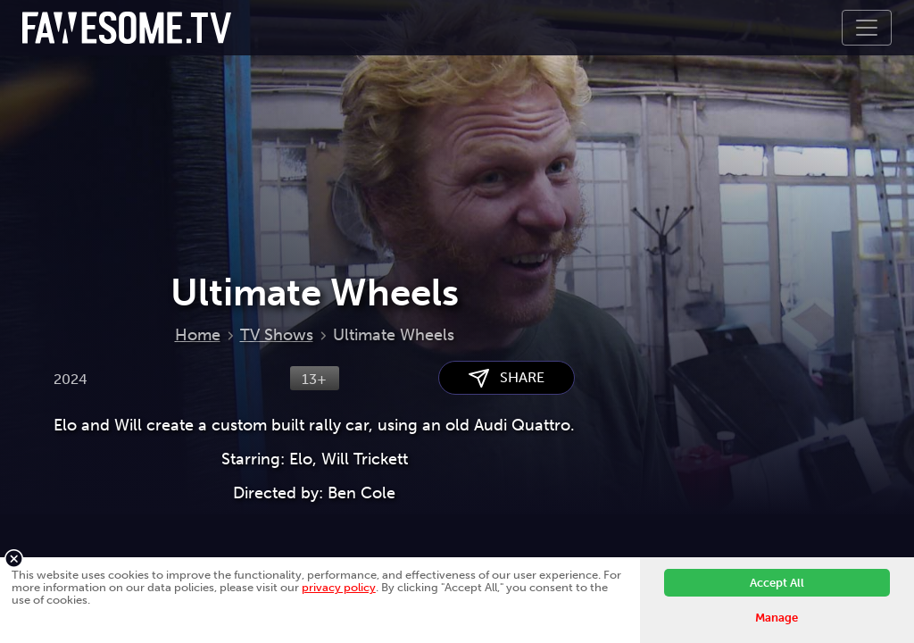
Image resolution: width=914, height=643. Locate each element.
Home (197, 335)
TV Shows (276, 335)
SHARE (506, 378)
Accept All (777, 582)
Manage (776, 617)
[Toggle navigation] (867, 28)
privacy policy (339, 587)
